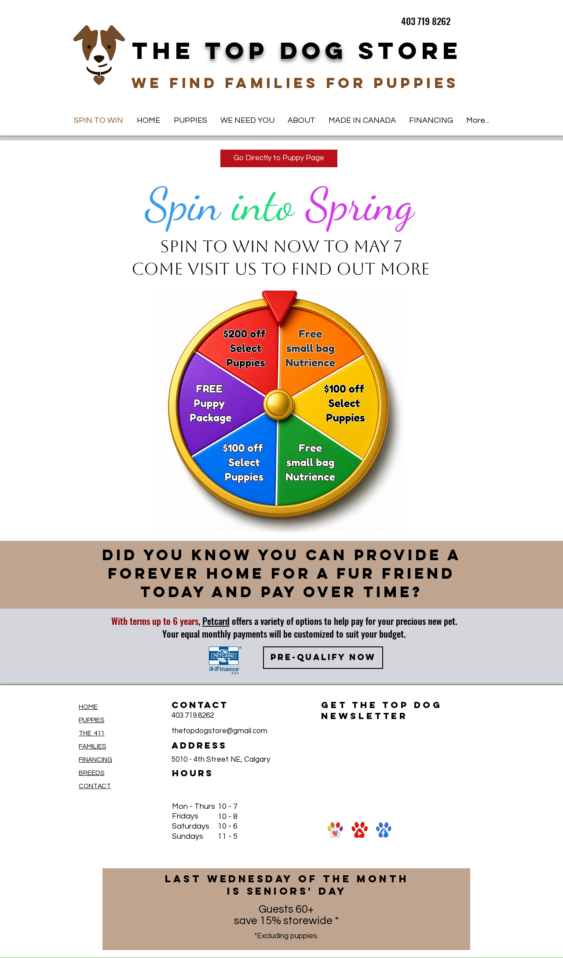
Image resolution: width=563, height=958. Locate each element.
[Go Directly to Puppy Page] (278, 158)
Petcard (216, 621)
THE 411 (92, 733)
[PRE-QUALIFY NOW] (323, 657)
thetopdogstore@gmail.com (219, 731)
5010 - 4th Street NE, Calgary (221, 759)
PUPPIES (91, 720)
